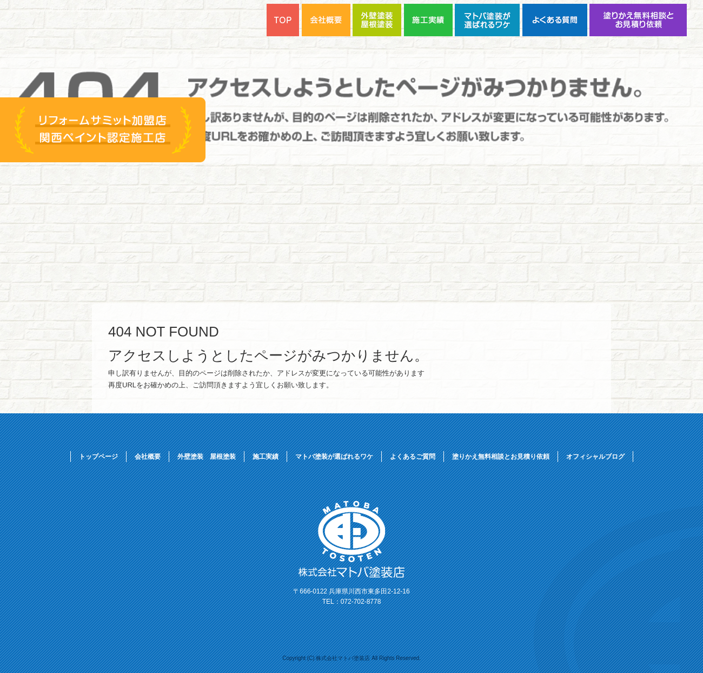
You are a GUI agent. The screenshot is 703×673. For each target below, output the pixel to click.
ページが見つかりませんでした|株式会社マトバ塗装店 (92, 9)
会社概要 (148, 456)
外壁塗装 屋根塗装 (206, 456)
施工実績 (265, 456)
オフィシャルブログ (595, 456)
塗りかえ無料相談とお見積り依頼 (638, 20)
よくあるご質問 (555, 20)
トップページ (98, 456)
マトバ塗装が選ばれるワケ (488, 20)
